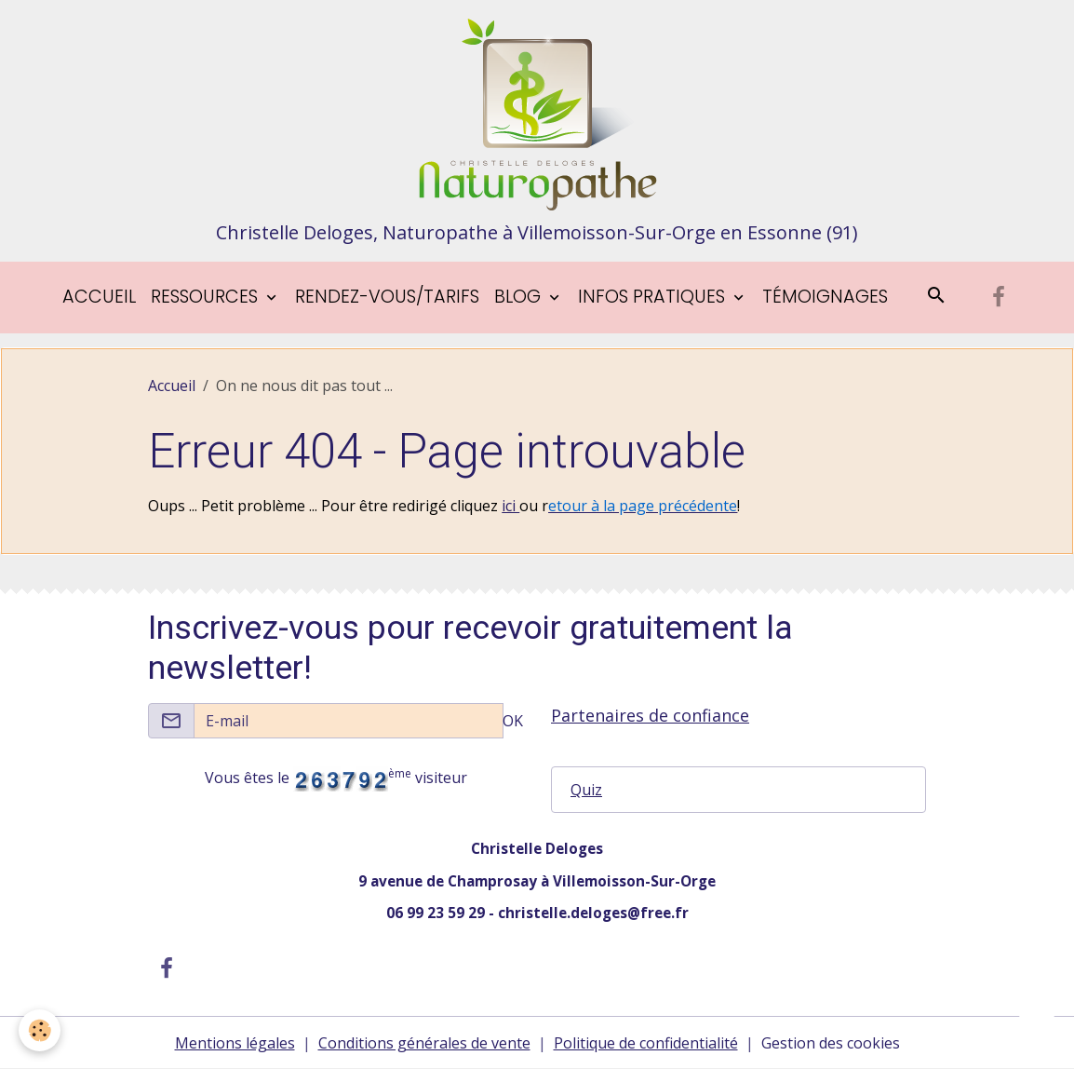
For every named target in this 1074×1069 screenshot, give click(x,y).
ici (510, 505)
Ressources (206, 296)
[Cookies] (39, 1030)
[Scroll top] (1037, 1031)
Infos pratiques (654, 296)
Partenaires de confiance (650, 715)
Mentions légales (235, 1043)
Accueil (99, 296)
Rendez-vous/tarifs (387, 296)
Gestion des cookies (830, 1043)
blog (519, 296)
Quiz (586, 789)
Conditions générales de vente (424, 1043)
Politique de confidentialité (646, 1043)
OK (513, 720)
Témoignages (825, 296)
